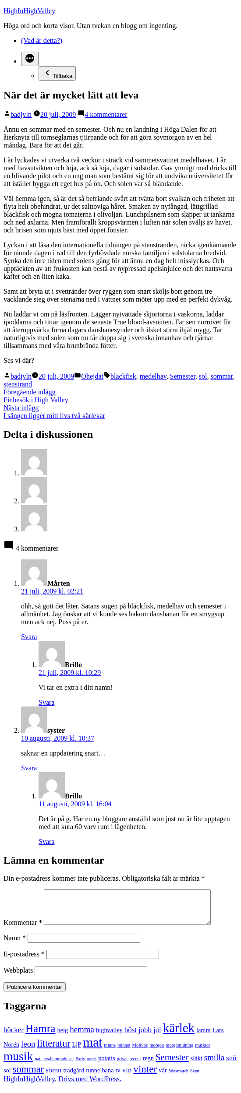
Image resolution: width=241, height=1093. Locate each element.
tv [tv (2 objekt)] (118, 1076)
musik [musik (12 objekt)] (18, 1062)
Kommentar (23, 929)
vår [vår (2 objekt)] (163, 1076)
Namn (15, 944)
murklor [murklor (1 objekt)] (202, 1051)
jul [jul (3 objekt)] (157, 1036)
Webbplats (18, 977)
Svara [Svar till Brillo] (46, 702)
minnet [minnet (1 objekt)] (124, 1051)
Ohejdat (92, 376)
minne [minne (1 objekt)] (110, 1051)
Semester (182, 376)
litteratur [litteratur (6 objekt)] (54, 1049)
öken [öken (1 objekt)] (194, 1077)
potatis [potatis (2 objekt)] (106, 1064)
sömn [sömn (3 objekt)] (54, 1076)
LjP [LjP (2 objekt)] (77, 1050)
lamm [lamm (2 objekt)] (203, 1036)
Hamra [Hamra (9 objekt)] (40, 1035)
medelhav (153, 376)
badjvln (21, 114)
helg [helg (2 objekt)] (62, 1036)
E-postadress (24, 960)
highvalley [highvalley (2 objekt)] (109, 1036)
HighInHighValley (29, 10)
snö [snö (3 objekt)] (231, 1064)
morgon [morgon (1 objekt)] (156, 1051)
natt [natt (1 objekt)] (38, 1065)
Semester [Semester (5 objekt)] (172, 1063)
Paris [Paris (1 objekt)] (80, 1065)
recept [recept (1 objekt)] (135, 1065)
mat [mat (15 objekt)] (92, 1049)
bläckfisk (123, 376)
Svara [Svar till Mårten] (29, 636)
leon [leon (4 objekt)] (28, 1050)
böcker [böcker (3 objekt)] (14, 1036)
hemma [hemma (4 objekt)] (82, 1035)
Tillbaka (57, 73)
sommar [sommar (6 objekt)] (28, 1075)
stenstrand (18, 384)
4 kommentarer (106, 114)
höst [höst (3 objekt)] (130, 1036)
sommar (222, 376)
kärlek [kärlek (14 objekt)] (179, 1034)
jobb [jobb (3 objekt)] (145, 1036)
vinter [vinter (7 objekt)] (145, 1075)
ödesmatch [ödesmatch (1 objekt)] (179, 1077)
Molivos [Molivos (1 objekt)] (140, 1051)
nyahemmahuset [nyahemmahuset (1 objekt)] (58, 1065)
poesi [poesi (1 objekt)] (92, 1065)
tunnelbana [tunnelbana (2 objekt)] (99, 1076)
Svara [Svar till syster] (29, 768)
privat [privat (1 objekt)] (122, 1065)
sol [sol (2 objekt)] (7, 1076)
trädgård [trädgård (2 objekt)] (73, 1076)
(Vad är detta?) (41, 40)
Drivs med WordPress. (89, 1085)
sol (203, 376)
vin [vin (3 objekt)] (127, 1076)
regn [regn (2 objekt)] (148, 1064)
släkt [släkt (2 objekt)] (196, 1064)
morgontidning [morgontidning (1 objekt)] (179, 1051)
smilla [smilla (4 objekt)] (214, 1063)
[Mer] (30, 59)
